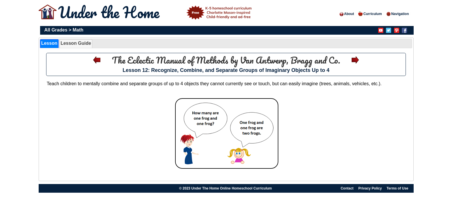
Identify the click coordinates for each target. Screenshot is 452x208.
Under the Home (156, 12)
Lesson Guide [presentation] (76, 43)
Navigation (397, 14)
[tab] (49, 43)
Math (78, 29)
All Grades (55, 29)
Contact (347, 188)
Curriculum (370, 14)
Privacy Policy (370, 188)
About (346, 14)
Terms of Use (397, 188)
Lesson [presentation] (49, 43)
